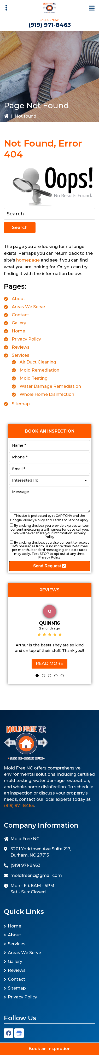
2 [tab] (43, 675)
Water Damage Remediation (50, 386)
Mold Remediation (39, 370)
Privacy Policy (26, 339)
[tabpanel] (50, 635)
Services (20, 355)
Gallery (19, 322)
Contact (20, 314)
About (18, 298)
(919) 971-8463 (49, 24)
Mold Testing (34, 378)
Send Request (49, 566)
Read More (49, 663)
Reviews (21, 347)
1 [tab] (37, 675)
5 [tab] (62, 675)
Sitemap (21, 403)
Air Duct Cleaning (38, 362)
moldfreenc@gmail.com (36, 875)
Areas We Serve (28, 306)
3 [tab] (49, 675)
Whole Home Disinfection (47, 394)
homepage (28, 260)
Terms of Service (66, 520)
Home (18, 331)
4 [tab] (55, 675)
